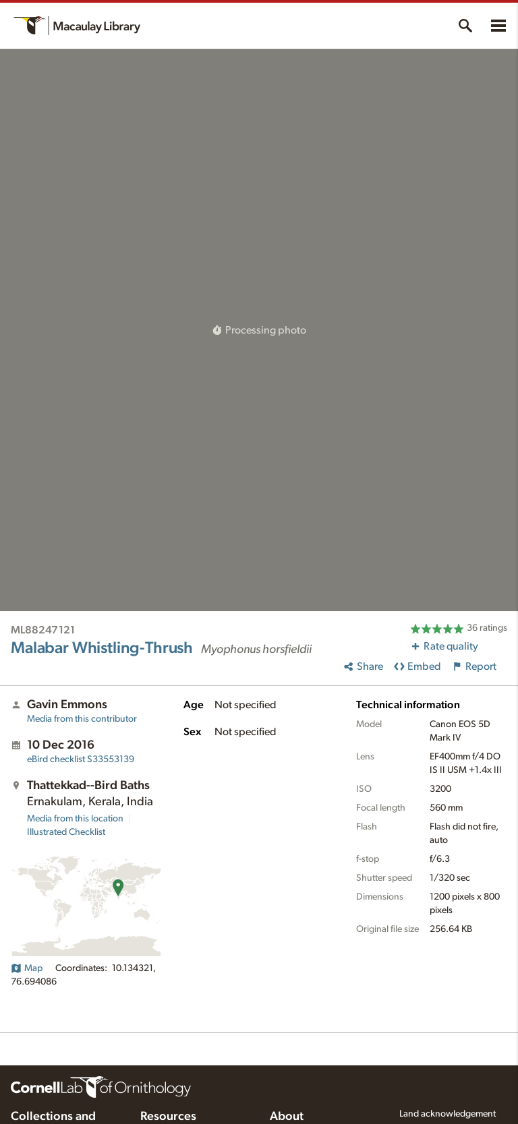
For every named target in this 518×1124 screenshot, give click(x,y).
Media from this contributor (82, 719)
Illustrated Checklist (66, 832)
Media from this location (75, 818)
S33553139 (80, 759)
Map (26, 968)
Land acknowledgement (447, 1114)
